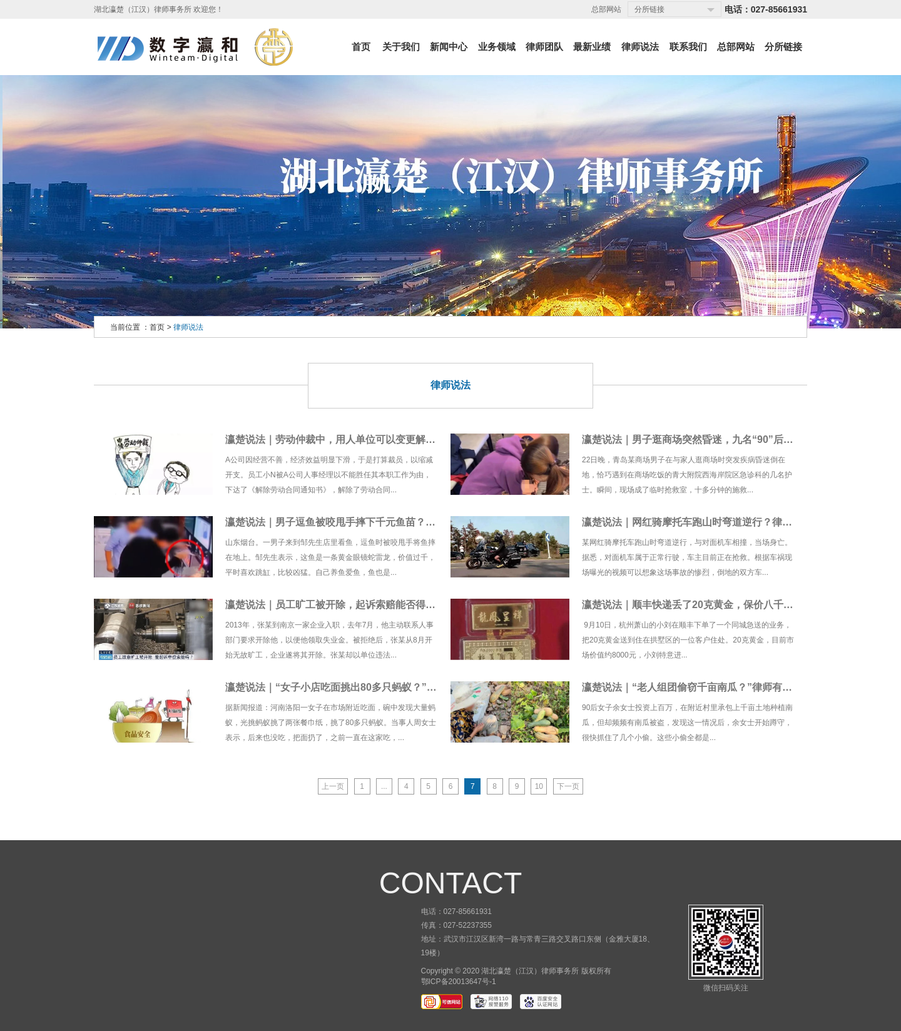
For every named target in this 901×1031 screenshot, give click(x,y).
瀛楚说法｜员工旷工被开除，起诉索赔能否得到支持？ (345, 604)
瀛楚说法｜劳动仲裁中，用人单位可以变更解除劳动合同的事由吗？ (375, 439)
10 (539, 786)
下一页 (568, 786)
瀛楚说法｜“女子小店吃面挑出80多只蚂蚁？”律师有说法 (351, 687)
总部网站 (606, 9)
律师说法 (188, 327)
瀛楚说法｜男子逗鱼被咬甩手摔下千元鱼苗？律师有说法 (350, 522)
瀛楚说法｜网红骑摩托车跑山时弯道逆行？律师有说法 (702, 522)
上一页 (333, 786)
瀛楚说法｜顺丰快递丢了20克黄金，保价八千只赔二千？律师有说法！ (737, 604)
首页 (157, 327)
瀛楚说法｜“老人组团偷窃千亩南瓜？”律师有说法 (692, 687)
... (384, 786)
